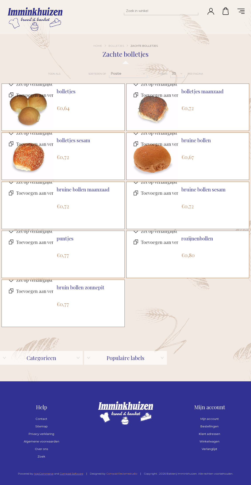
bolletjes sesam (73, 140)
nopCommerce (43, 473)
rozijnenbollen (197, 238)
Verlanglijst (209, 449)
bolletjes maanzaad (202, 91)
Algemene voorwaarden (41, 441)
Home (97, 45)
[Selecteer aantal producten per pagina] (177, 74)
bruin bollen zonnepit (80, 287)
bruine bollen (196, 140)
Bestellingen (209, 426)
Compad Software (71, 473)
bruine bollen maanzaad (83, 189)
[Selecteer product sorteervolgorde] (128, 74)
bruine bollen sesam (203, 189)
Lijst (75, 73)
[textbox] (157, 11)
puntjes (65, 238)
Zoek (41, 456)
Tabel (66, 73)
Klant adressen (209, 434)
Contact (41, 419)
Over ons (41, 449)
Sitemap (41, 426)
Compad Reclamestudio (121, 473)
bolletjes (66, 91)
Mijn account (209, 419)
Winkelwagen (226, 11)
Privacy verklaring (41, 434)
